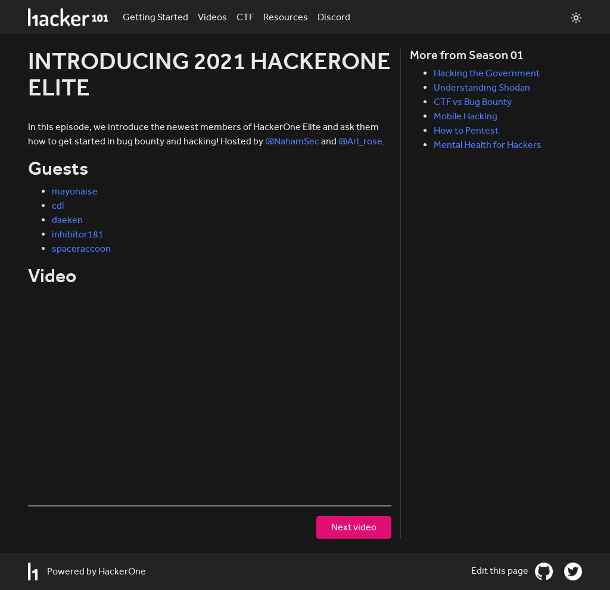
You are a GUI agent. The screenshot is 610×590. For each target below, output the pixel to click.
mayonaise (75, 191)
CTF (245, 17)
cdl (58, 205)
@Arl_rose (360, 141)
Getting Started (155, 17)
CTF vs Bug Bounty (473, 101)
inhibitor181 (78, 234)
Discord (334, 17)
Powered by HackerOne (87, 571)
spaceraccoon (81, 248)
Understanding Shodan (482, 87)
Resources (285, 17)
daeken (67, 220)
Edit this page (500, 570)
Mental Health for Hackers (487, 144)
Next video (353, 527)
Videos (212, 17)
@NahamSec (292, 141)
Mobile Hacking (465, 116)
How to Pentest (466, 130)
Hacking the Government (487, 73)
